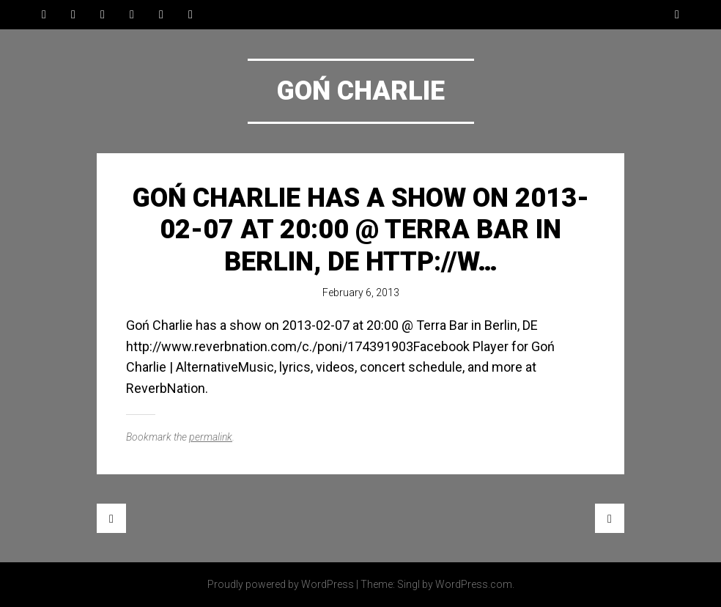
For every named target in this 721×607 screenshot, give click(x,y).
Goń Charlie (361, 91)
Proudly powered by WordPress (280, 584)
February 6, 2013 (360, 292)
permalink (210, 437)
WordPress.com (473, 584)
